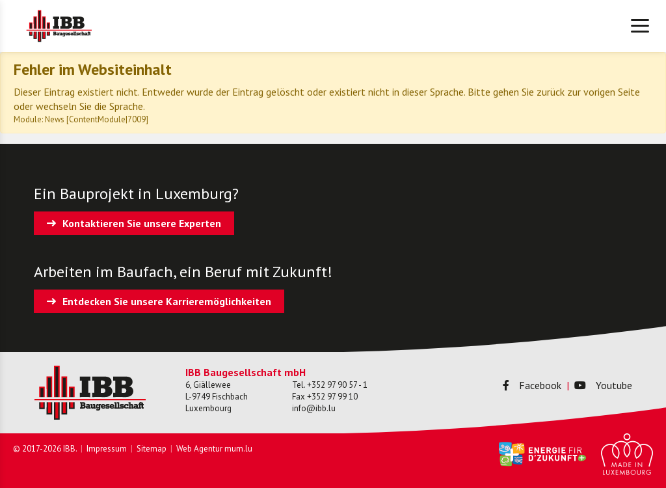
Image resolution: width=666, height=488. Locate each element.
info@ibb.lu (314, 408)
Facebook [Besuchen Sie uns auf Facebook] (532, 385)
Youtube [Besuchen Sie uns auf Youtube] (603, 385)
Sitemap (151, 448)
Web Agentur (199, 448)
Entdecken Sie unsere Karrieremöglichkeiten (166, 301)
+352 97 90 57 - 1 (337, 384)
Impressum (107, 448)
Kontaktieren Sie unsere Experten (141, 223)
